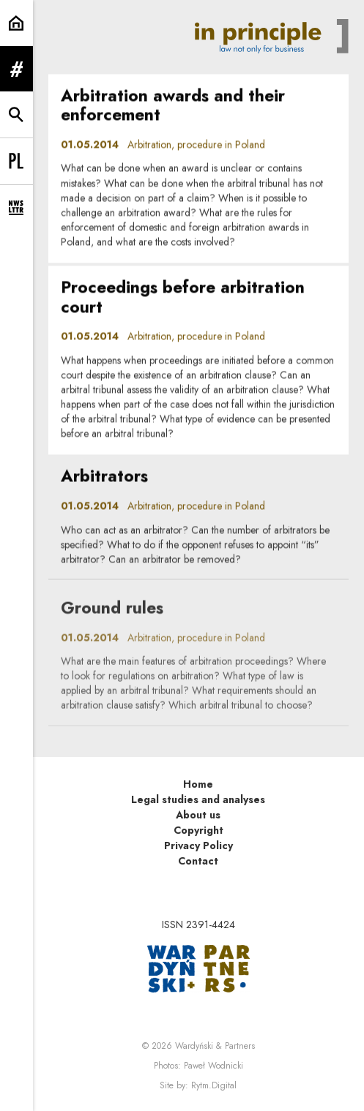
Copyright (198, 830)
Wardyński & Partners (215, 1045)
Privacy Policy (198, 845)
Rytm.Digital (214, 1085)
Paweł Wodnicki (213, 1065)
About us (198, 814)
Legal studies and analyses (198, 799)
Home (198, 784)
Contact (198, 861)
